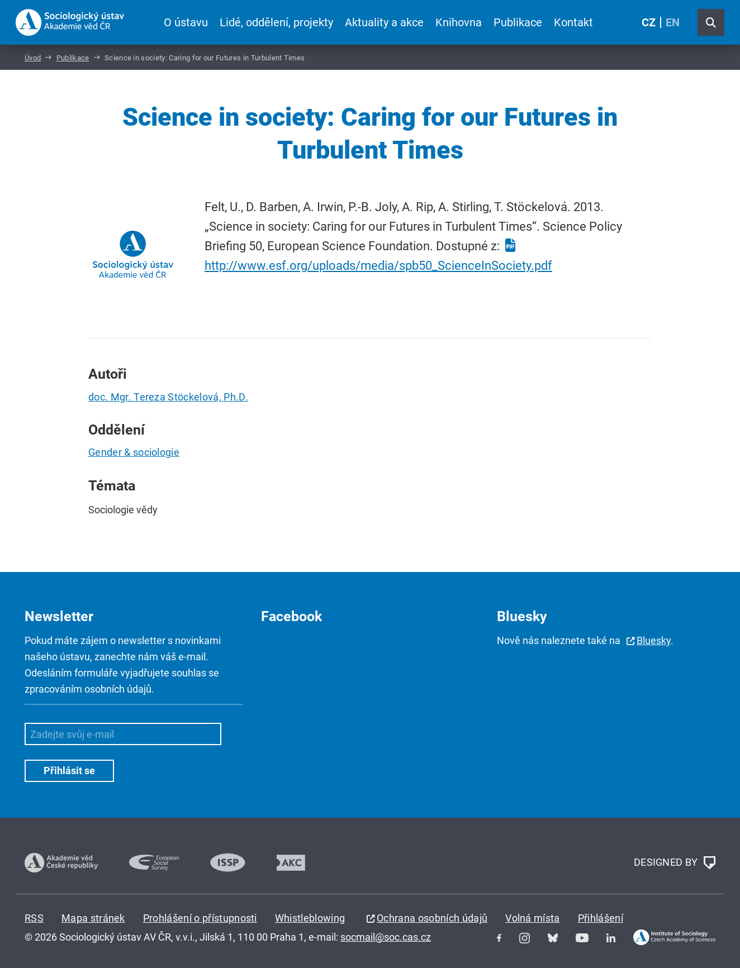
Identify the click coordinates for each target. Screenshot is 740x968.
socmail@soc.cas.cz (385, 937)
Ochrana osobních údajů (432, 918)
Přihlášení (600, 918)
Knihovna (458, 22)
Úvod (33, 58)
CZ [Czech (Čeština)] (649, 22)
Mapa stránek (93, 918)
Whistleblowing (310, 918)
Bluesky (654, 640)
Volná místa (532, 918)
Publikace (518, 22)
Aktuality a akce (384, 22)
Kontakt (573, 22)
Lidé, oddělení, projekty (276, 22)
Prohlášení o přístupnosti (200, 918)
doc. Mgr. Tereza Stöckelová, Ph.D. (168, 397)
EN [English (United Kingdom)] (673, 22)
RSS (34, 918)
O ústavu (186, 22)
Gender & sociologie (133, 452)
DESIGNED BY (674, 863)
